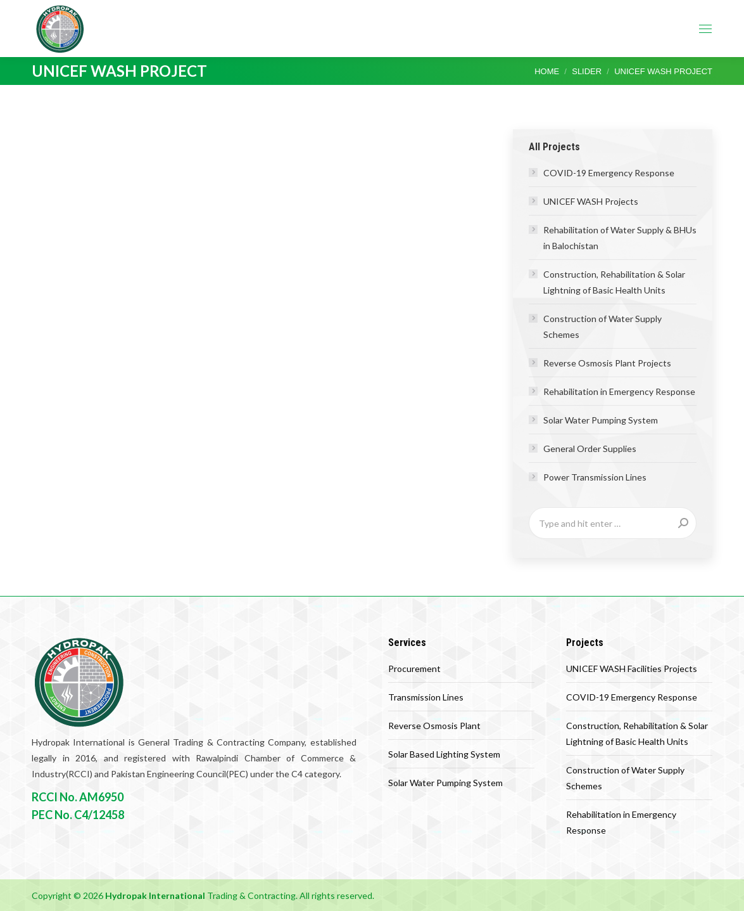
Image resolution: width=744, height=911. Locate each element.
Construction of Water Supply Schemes (602, 326)
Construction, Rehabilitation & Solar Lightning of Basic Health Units (614, 282)
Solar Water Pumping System (600, 420)
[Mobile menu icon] (705, 29)
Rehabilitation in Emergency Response (619, 391)
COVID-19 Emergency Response (608, 172)
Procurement (414, 668)
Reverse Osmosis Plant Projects (607, 363)
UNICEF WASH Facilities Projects (631, 668)
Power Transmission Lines (594, 477)
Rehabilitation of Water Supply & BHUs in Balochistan (620, 237)
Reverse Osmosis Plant (434, 725)
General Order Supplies (589, 448)
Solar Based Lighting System (444, 754)
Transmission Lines (425, 697)
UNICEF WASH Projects (590, 201)
